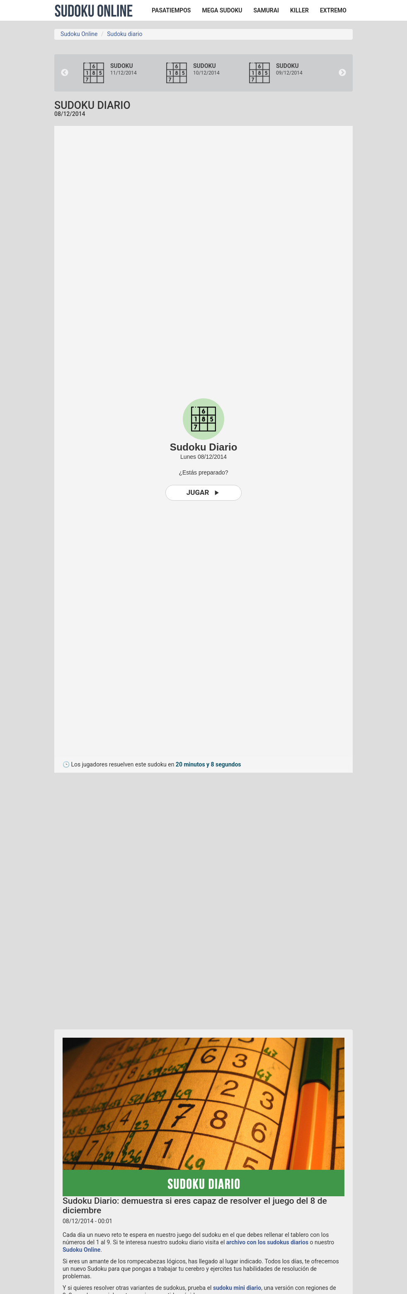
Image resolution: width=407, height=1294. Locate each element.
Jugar (204, 492)
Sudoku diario (124, 34)
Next (342, 73)
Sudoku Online (93, 10)
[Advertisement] (129, 897)
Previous (65, 73)
